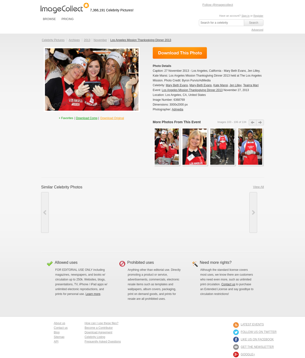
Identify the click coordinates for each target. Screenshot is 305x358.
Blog (57, 332)
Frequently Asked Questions (103, 341)
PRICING (67, 19)
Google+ (248, 354)
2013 (87, 40)
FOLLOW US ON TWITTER (258, 332)
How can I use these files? (101, 323)
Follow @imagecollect (218, 5)
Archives (74, 40)
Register (258, 15)
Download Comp (86, 118)
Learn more (93, 294)
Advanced (257, 29)
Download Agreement (98, 332)
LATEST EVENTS (252, 324)
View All (258, 187)
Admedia (177, 109)
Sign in (245, 15)
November (100, 40)
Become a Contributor (99, 327)
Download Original (112, 118)
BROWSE (49, 19)
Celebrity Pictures (53, 40)
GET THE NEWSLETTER (257, 347)
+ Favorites (66, 118)
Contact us (228, 284)
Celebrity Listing (95, 337)
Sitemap (59, 337)
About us (59, 323)
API (56, 341)
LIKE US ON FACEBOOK (257, 339)
